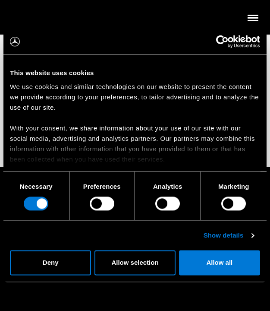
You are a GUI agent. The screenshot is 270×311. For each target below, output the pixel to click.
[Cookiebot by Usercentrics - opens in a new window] (222, 41)
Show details (224, 235)
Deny (51, 263)
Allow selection (134, 263)
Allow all (219, 263)
